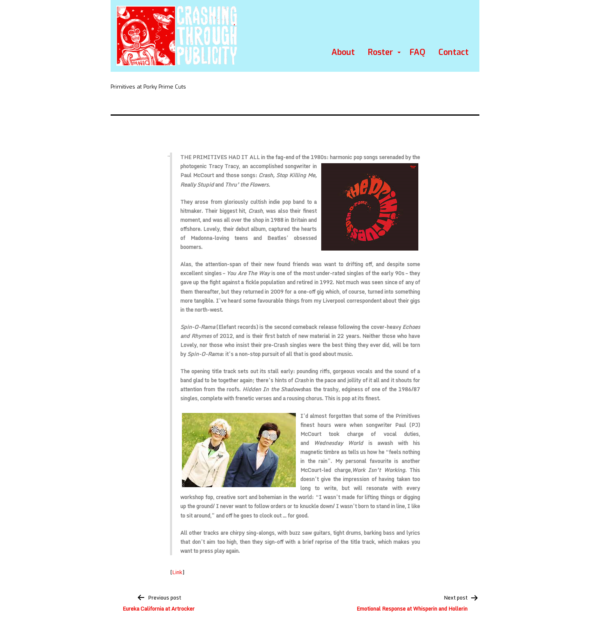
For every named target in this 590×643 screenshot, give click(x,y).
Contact (453, 52)
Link (177, 572)
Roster (380, 52)
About (343, 52)
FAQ (417, 52)
